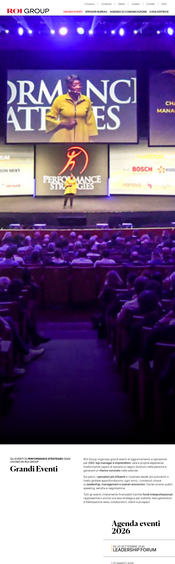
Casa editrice (159, 11)
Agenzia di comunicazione (128, 11)
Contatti (150, 4)
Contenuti (106, 4)
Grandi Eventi (73, 11)
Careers (135, 4)
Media (121, 4)
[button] (2, 229)
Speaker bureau (96, 11)
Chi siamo (89, 4)
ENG (164, 4)
